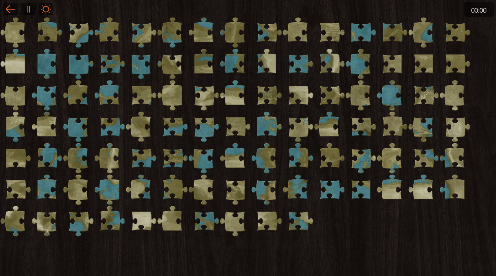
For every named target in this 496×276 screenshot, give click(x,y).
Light (46, 9)
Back (10, 9)
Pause (28, 9)
